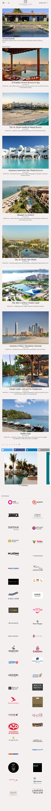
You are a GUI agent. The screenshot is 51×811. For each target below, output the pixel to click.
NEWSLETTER (42, 3)
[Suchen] (47, 3)
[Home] (25, 3)
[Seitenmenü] (3, 2)
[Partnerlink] (13, 502)
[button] (7, 449)
